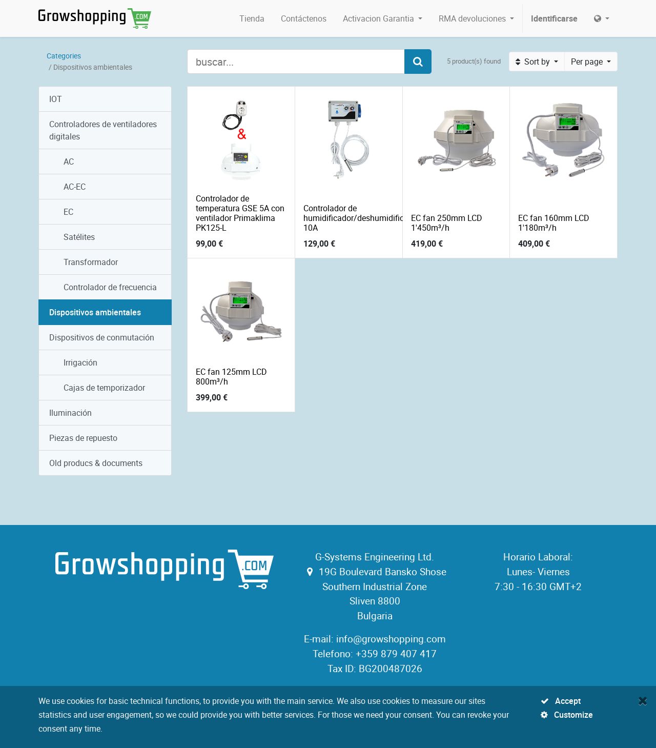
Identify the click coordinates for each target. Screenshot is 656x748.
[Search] (418, 61)
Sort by (534, 61)
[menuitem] (252, 18)
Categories (64, 55)
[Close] (643, 700)
